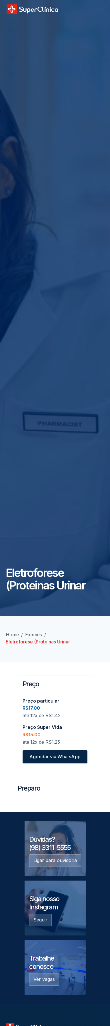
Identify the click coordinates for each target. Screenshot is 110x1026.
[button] (98, 9)
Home (12, 634)
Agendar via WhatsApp (55, 756)
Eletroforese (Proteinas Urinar (38, 642)
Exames (33, 634)
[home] (32, 9)
